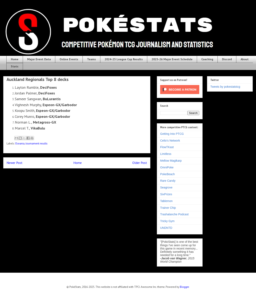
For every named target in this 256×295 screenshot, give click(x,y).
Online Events (69, 59)
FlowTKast (167, 147)
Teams (91, 59)
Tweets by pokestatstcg (225, 86)
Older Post (139, 163)
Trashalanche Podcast (174, 214)
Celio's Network (170, 140)
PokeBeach (167, 174)
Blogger (184, 287)
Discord (227, 59)
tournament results (37, 143)
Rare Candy (168, 180)
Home (14, 59)
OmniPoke (166, 167)
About (245, 59)
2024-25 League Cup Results (124, 59)
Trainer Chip (168, 207)
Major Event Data (39, 59)
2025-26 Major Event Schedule (172, 59)
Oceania (20, 143)
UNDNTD (166, 227)
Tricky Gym (167, 221)
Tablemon (166, 201)
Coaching (207, 59)
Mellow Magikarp (171, 160)
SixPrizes (166, 194)
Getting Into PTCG (172, 133)
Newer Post (15, 163)
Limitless (165, 153)
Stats (14, 66)
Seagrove (166, 187)
